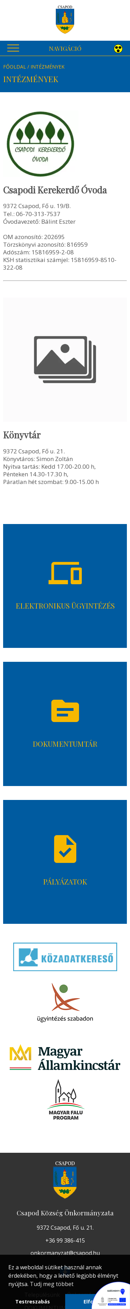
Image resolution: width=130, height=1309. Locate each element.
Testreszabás (32, 1301)
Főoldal (14, 66)
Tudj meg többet (51, 1284)
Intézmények (47, 66)
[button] (118, 49)
